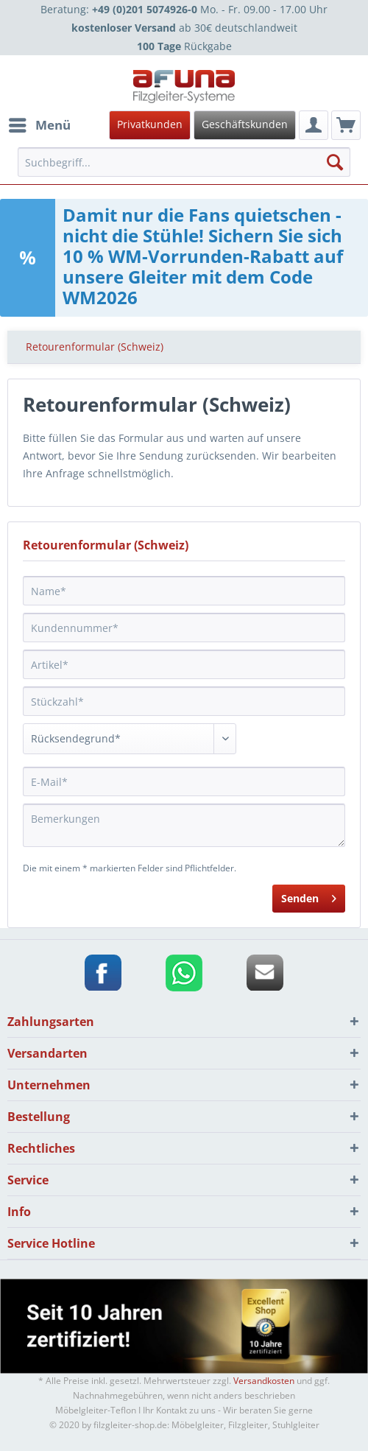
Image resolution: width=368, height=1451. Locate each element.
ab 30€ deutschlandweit (184, 28)
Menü (40, 123)
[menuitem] (182, 125)
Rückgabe (184, 46)
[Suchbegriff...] (184, 162)
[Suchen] (334, 162)
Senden (308, 896)
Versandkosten (263, 1380)
